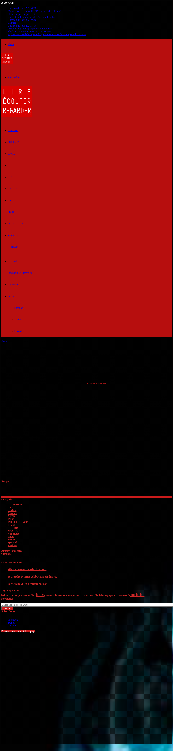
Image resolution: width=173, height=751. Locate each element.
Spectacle (13, 542)
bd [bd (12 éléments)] (3, 595)
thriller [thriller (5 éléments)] (124, 595)
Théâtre (13, 235)
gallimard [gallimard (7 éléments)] (49, 595)
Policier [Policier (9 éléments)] (99, 595)
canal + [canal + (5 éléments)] (9, 595)
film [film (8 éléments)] (33, 595)
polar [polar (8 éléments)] (92, 595)
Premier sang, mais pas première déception (30, 28)
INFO (10, 177)
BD (9, 165)
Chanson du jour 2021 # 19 (22, 25)
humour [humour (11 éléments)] (60, 595)
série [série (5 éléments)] (119, 595)
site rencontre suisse (96, 383)
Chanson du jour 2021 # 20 (22, 8)
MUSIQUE (13, 142)
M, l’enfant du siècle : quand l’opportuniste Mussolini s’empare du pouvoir (47, 34)
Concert (12, 513)
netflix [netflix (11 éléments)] (79, 595)
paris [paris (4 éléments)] (86, 595)
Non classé (13, 533)
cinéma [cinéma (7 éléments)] (26, 595)
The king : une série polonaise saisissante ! (30, 31)
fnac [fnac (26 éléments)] (40, 594)
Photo (11, 536)
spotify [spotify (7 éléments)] (112, 595)
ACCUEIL (13, 130)
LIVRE (11, 153)
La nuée (12, 22)
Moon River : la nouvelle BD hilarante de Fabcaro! (34, 11)
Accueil (5, 341)
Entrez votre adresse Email (15, 601)
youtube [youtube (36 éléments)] (136, 594)
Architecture (15, 504)
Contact (13, 247)
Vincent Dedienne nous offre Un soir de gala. (31, 17)
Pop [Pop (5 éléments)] (107, 595)
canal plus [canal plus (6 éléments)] (17, 595)
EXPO (11, 516)
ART (10, 200)
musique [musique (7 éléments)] (70, 595)
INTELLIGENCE (16, 223)
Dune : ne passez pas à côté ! (23, 14)
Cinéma (12, 188)
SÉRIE (11, 212)
